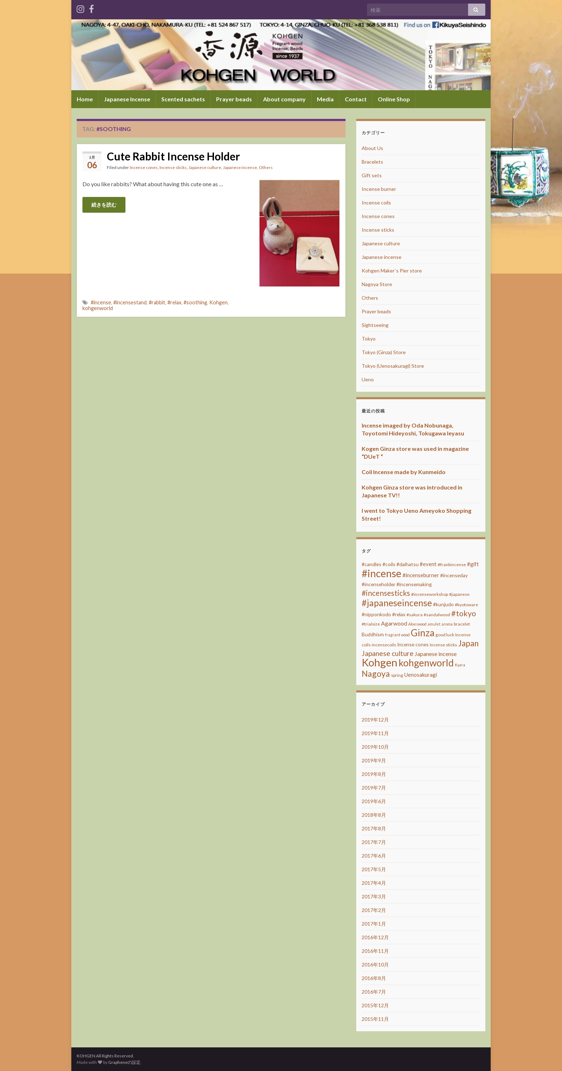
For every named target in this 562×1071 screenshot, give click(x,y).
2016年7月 (374, 992)
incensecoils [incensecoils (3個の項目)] (384, 644)
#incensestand (130, 302)
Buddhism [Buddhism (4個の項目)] (373, 634)
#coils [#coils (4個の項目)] (388, 564)
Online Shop (394, 99)
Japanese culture (205, 167)
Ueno (368, 379)
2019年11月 (375, 733)
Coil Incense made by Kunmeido (404, 471)
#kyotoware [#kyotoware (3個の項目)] (466, 604)
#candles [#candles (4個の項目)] (371, 564)
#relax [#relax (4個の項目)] (398, 614)
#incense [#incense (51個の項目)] (381, 573)
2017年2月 (374, 910)
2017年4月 (374, 883)
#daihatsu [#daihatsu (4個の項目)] (407, 564)
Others (266, 167)
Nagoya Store (377, 284)
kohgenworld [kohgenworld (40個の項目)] (426, 663)
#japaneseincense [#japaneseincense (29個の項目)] (397, 603)
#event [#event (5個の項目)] (428, 564)
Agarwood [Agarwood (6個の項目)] (394, 623)
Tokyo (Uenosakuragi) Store (393, 366)
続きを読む (103, 205)
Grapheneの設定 (124, 1062)
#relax (174, 302)
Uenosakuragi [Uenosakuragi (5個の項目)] (420, 674)
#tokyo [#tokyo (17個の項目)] (463, 613)
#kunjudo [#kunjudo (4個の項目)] (443, 604)
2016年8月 (374, 978)
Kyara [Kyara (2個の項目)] (460, 664)
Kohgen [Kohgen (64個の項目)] (379, 662)
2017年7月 (374, 842)
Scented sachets (183, 99)
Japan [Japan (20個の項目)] (468, 643)
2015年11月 (375, 1019)
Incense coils (376, 202)
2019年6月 (374, 801)
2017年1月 (374, 924)
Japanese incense (240, 167)
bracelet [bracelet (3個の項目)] (462, 624)
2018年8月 (374, 815)
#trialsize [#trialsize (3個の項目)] (371, 624)
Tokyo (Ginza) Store (384, 352)
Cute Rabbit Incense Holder (173, 156)
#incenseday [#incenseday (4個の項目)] (454, 575)
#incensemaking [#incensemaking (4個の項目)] (414, 584)
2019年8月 (374, 774)
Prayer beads (234, 99)
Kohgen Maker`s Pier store (392, 270)
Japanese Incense (127, 99)
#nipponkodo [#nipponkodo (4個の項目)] (376, 614)
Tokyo (369, 339)
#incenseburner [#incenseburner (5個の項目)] (421, 575)
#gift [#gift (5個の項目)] (473, 564)
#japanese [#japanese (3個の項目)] (459, 594)
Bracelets (372, 162)
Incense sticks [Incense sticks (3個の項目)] (443, 644)
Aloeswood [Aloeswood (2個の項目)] (417, 624)
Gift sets (372, 175)
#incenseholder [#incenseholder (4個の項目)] (378, 584)
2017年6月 (374, 856)
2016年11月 (375, 951)
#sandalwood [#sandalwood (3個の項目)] (437, 614)
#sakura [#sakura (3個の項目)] (414, 614)
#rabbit (157, 302)
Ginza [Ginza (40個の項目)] (422, 632)
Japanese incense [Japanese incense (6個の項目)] (436, 653)
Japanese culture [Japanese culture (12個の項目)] (388, 653)
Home (85, 99)
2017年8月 (374, 828)
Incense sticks (173, 167)
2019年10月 (375, 747)
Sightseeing (375, 325)
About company (284, 99)
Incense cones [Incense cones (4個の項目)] (413, 644)
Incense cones (144, 167)
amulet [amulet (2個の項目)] (434, 624)
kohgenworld (97, 308)
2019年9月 (374, 760)
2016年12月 (375, 937)
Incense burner (379, 189)
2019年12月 (375, 720)
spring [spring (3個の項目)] (397, 675)
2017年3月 (374, 896)
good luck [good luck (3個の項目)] (444, 634)
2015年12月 (375, 1005)
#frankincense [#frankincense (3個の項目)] (452, 564)
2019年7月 (374, 788)
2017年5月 (374, 869)
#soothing (195, 302)
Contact (356, 99)
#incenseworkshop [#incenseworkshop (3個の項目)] (429, 594)
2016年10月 (375, 964)
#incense (101, 302)
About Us (372, 148)
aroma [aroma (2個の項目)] (447, 624)
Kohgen (218, 302)
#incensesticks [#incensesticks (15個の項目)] (386, 593)
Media (325, 99)
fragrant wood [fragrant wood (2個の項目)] (397, 634)
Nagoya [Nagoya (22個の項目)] (376, 674)
